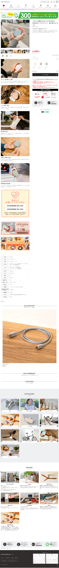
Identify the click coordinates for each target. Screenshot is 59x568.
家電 (3, 7)
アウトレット (55, 7)
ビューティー (26, 7)
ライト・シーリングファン (40, 7)
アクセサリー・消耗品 (48, 7)
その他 (12, 9)
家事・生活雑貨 (11, 7)
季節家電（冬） (8, 9)
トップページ (3, 9)
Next (28, 34)
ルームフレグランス (18, 7)
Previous (2, 34)
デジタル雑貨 (33, 7)
